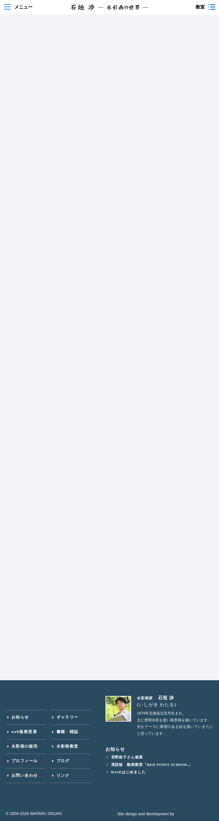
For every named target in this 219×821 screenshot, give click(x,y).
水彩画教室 (67, 746)
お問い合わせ (24, 775)
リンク (63, 775)
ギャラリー (67, 717)
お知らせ (20, 717)
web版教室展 (24, 732)
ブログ (63, 761)
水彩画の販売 (24, 746)
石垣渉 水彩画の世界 (109, 7)
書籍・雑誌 (67, 732)
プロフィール (24, 761)
